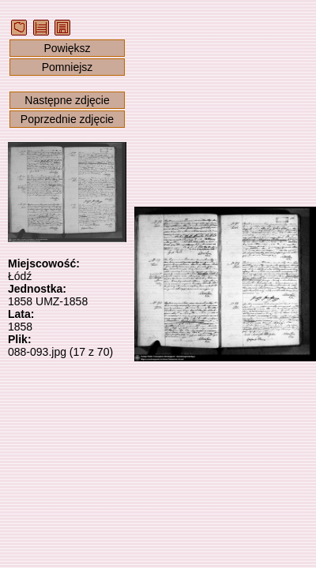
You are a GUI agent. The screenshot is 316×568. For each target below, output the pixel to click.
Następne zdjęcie (66, 100)
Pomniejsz (67, 67)
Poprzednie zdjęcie (67, 119)
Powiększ (66, 48)
